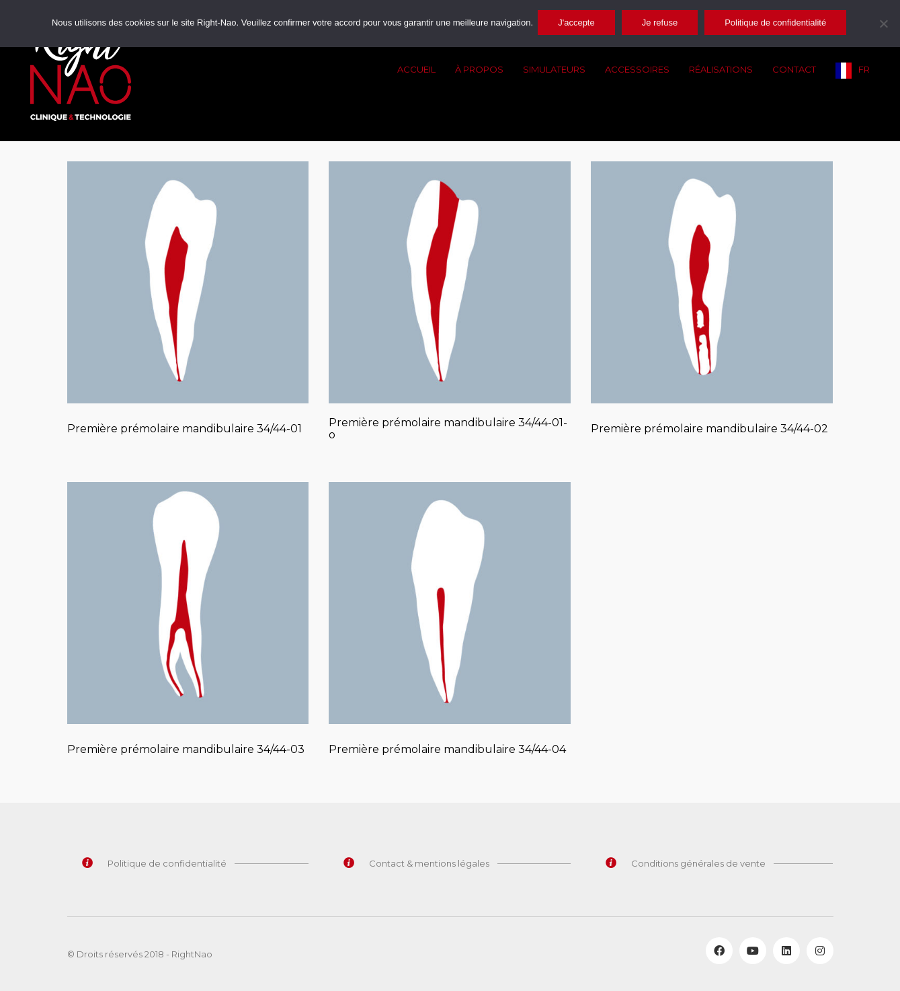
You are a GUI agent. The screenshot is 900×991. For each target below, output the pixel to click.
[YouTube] (752, 950)
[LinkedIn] (786, 950)
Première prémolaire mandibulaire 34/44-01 (184, 429)
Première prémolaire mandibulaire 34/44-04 (447, 750)
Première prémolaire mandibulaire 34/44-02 (709, 429)
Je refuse (662, 22)
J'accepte (578, 22)
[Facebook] (719, 950)
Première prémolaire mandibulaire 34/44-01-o (448, 428)
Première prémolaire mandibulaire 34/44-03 (185, 750)
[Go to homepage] (80, 70)
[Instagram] (820, 950)
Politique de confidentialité (777, 22)
